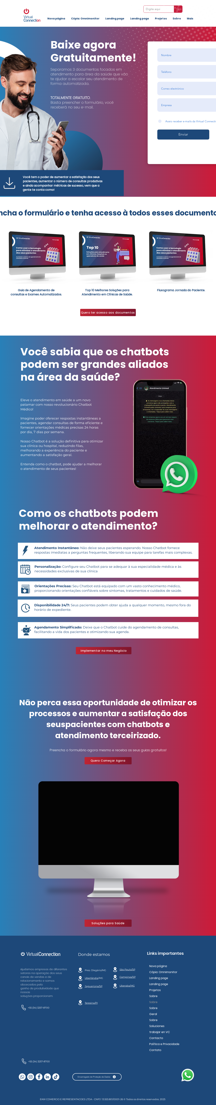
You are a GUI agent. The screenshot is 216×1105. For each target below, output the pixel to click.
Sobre (153, 996)
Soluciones (156, 1026)
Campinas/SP (128, 976)
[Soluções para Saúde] (108, 923)
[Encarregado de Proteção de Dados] (97, 1076)
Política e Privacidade (164, 1044)
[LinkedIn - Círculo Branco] (47, 1076)
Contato (155, 1050)
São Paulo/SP (127, 969)
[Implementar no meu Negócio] (103, 650)
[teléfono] (23, 1007)
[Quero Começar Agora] (108, 760)
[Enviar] (183, 135)
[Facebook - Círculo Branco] (39, 1076)
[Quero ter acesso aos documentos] (108, 312)
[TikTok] (55, 1076)
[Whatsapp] (22, 1076)
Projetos (155, 990)
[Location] (80, 978)
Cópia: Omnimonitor (163, 972)
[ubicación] (80, 970)
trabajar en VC (159, 1032)
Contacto (156, 1038)
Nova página (158, 966)
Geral (153, 1014)
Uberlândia (91, 978)
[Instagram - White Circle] (30, 1076)
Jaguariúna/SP (93, 986)
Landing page (158, 978)
